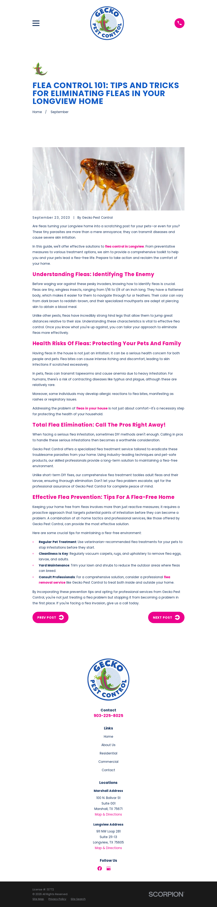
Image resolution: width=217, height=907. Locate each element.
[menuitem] (38, 899)
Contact (108, 770)
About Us (108, 745)
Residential (108, 753)
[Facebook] (99, 868)
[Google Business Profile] (108, 868)
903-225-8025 (108, 715)
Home (108, 736)
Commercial (108, 761)
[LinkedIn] (117, 868)
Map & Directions (108, 814)
